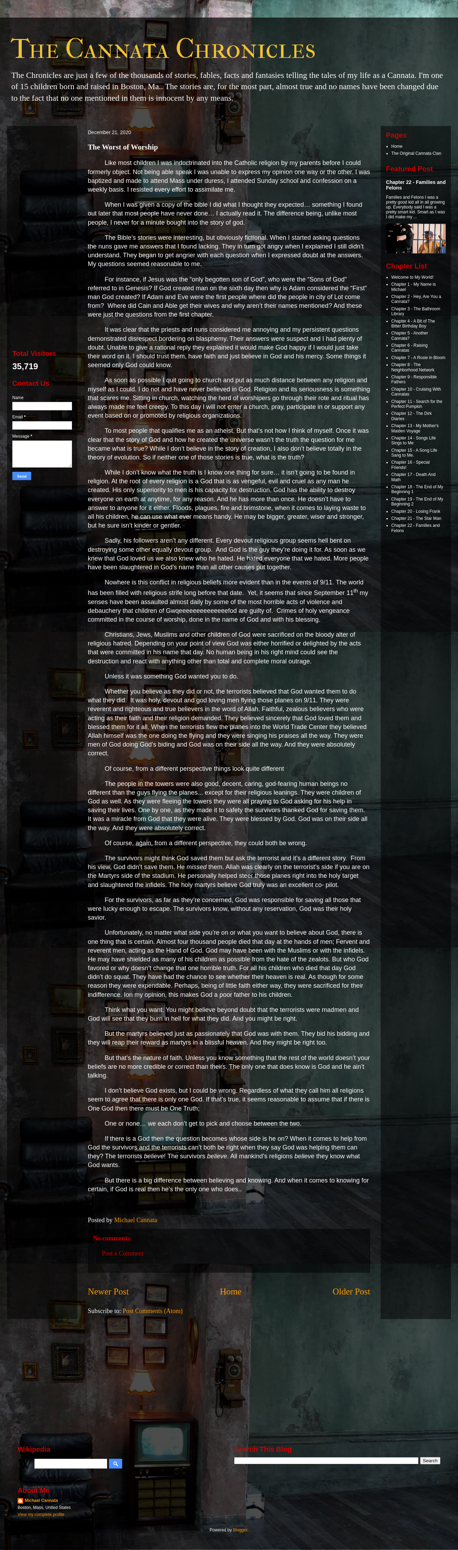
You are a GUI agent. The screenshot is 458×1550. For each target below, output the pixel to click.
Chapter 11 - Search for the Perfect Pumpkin (416, 404)
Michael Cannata (41, 1500)
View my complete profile (41, 1514)
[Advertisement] (42, 236)
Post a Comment (123, 1253)
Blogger (240, 1530)
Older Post (351, 1291)
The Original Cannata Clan (416, 153)
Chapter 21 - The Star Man (416, 518)
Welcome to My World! (412, 277)
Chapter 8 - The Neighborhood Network (412, 367)
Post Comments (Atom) (153, 1310)
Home (231, 1291)
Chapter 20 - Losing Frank (415, 511)
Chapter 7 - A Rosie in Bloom (418, 357)
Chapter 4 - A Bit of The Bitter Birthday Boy (413, 324)
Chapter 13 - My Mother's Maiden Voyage (415, 428)
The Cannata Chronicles (163, 48)
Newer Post (108, 1291)
